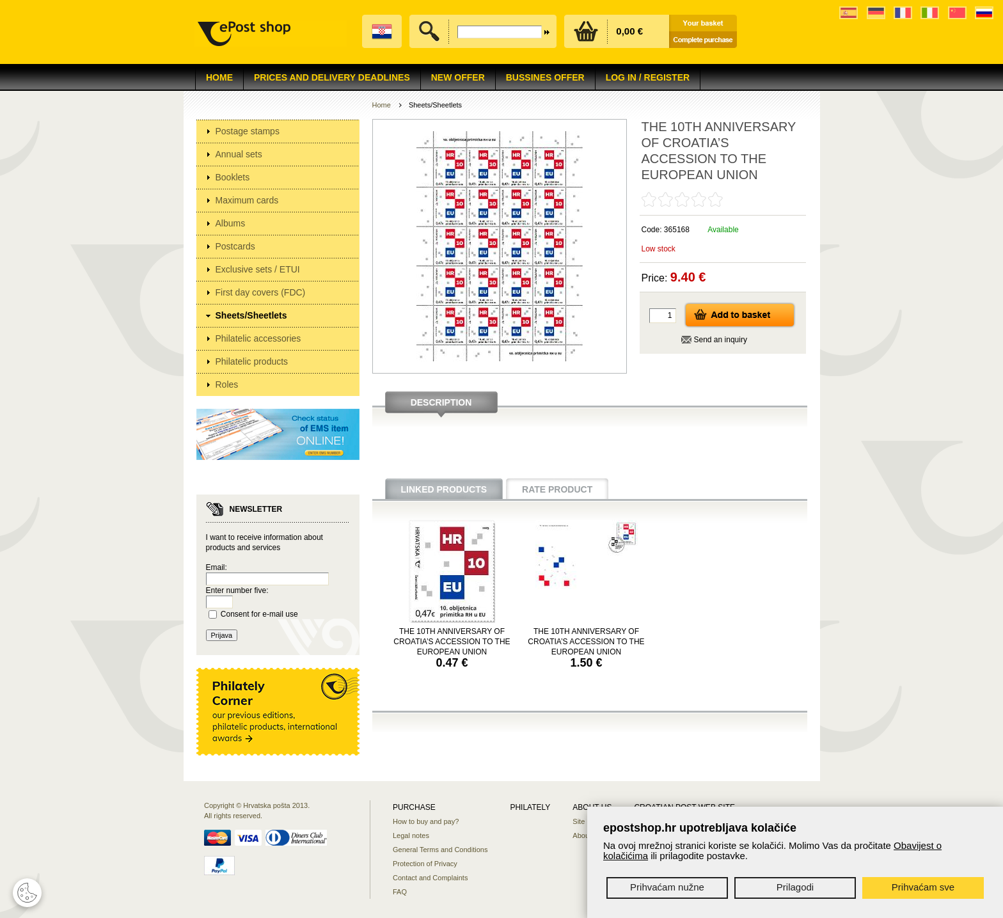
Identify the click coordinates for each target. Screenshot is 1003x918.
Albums (231, 223)
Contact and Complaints (430, 878)
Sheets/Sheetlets (251, 315)
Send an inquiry (720, 339)
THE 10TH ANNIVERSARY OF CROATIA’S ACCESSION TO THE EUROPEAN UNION (451, 641)
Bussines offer (545, 77)
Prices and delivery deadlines (332, 77)
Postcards (235, 246)
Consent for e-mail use (259, 614)
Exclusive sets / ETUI (258, 269)
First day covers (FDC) (261, 292)
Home (219, 77)
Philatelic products (252, 361)
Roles (227, 384)
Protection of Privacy (425, 863)
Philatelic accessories (258, 338)
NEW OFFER (458, 77)
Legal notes (411, 835)
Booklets (233, 177)
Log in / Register (648, 77)
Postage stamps (248, 131)
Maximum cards (247, 200)
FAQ (400, 892)
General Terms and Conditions (440, 849)
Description (441, 402)
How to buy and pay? (426, 821)
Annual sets (239, 154)
